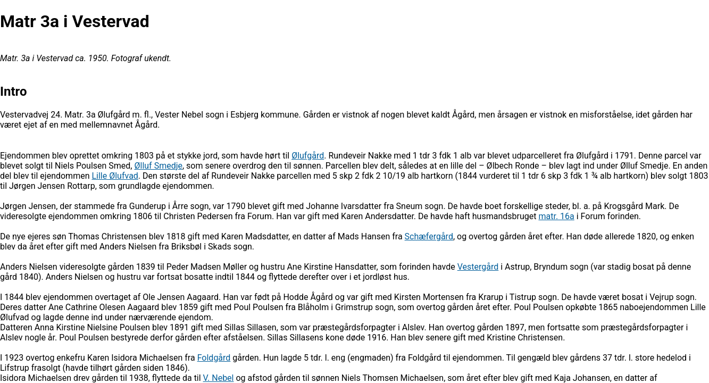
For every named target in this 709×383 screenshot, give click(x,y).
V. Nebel (218, 378)
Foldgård (214, 358)
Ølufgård (307, 156)
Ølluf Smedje (158, 166)
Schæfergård (429, 236)
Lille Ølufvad (114, 176)
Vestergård (478, 267)
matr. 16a (556, 216)
